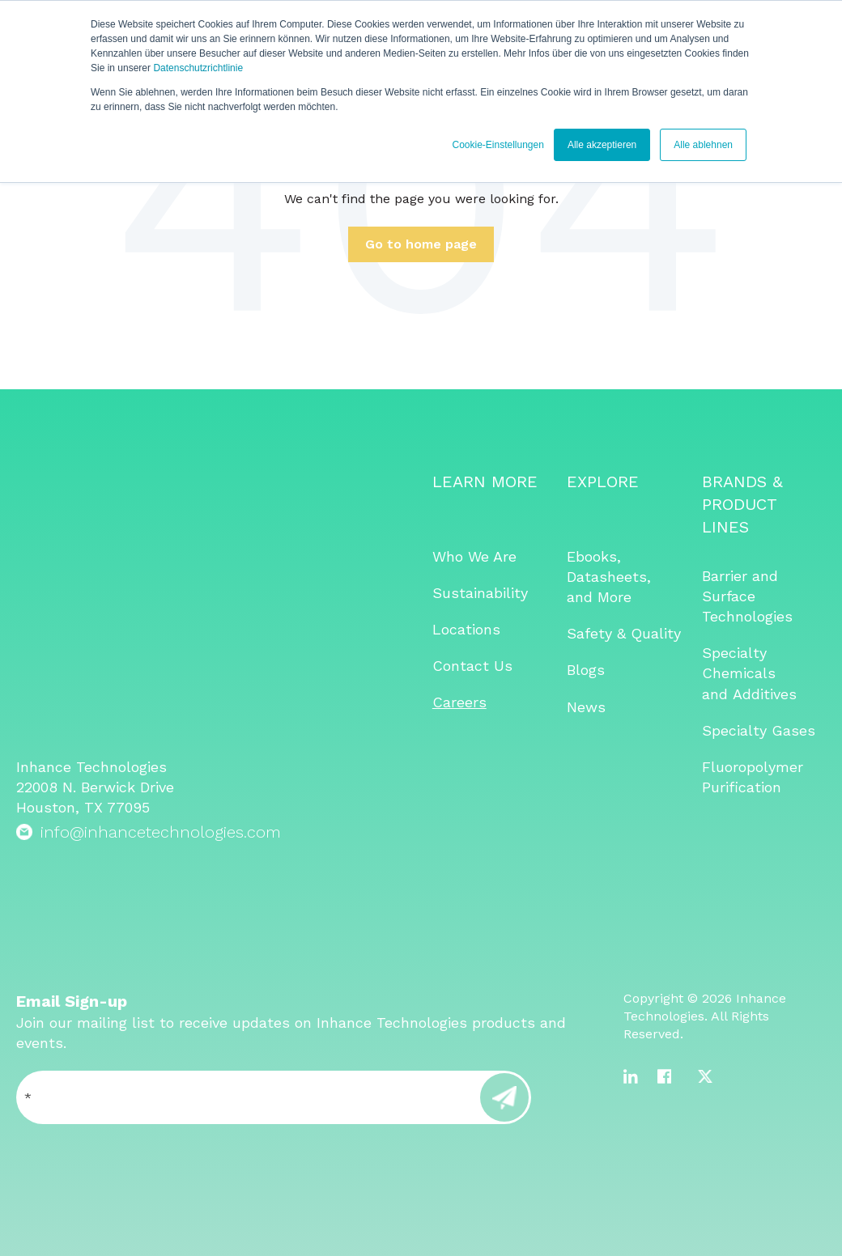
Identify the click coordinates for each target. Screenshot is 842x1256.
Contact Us (472, 665)
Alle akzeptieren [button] (602, 145)
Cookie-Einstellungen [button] (497, 145)
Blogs (586, 669)
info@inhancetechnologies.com (160, 626)
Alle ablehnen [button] (703, 145)
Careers (459, 702)
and (717, 693)
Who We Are (474, 556)
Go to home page (421, 244)
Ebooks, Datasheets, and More (609, 576)
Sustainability (480, 592)
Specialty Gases (758, 730)
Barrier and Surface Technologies (747, 596)
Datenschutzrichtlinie (198, 68)
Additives (765, 693)
